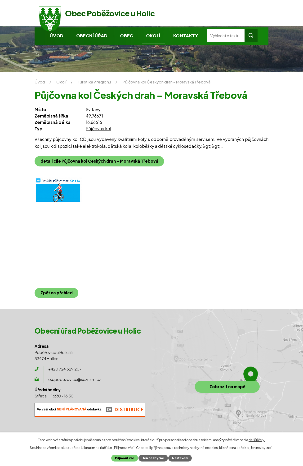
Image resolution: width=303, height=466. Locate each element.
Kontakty (185, 35)
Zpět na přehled (56, 292)
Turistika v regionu (94, 81)
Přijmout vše (124, 458)
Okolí (153, 35)
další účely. (257, 440)
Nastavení (180, 458)
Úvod (56, 35)
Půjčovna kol (98, 128)
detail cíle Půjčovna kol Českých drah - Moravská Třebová (99, 161)
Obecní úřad (91, 35)
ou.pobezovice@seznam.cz (74, 379)
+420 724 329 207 (65, 368)
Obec (126, 35)
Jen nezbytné (153, 458)
